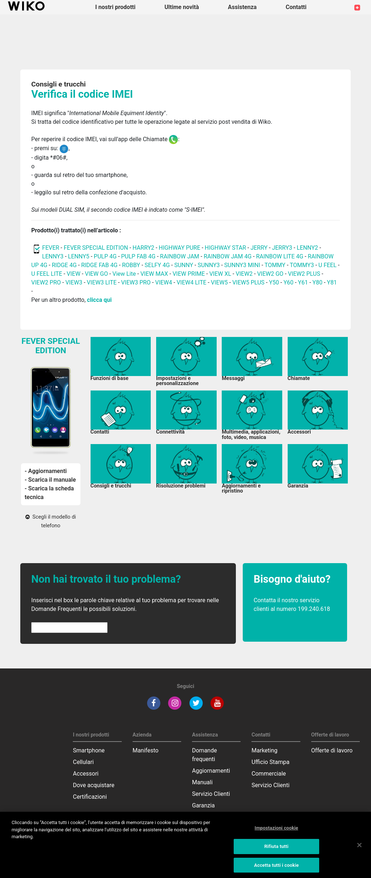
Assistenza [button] (242, 7)
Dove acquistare (93, 785)
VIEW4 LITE (191, 282)
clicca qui (99, 299)
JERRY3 (283, 247)
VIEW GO (96, 273)
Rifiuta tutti (276, 853)
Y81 (332, 282)
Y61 (303, 282)
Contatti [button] (296, 7)
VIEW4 (163, 282)
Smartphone (89, 750)
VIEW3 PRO (136, 282)
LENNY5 (78, 256)
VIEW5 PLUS (248, 282)
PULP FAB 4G (138, 256)
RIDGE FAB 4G (99, 265)
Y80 (317, 282)
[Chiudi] (359, 852)
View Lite (124, 273)
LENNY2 (307, 247)
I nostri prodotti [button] (115, 7)
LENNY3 (52, 256)
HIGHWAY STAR (226, 247)
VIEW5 (220, 282)
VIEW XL (220, 273)
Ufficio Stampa (270, 762)
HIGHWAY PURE (180, 247)
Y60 (288, 282)
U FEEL (327, 265)
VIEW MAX (154, 273)
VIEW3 (73, 282)
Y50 (274, 282)
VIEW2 (244, 273)
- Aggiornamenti (46, 471)
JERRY (258, 247)
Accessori (86, 773)
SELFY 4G (157, 265)
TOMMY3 (302, 265)
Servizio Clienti (211, 793)
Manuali (202, 782)
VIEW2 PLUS (304, 273)
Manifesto (146, 750)
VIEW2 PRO (46, 282)
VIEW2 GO (270, 273)
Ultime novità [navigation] (181, 7)
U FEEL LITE (46, 273)
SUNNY (183, 265)
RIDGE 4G (64, 265)
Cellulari (83, 762)
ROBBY (131, 265)
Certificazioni (90, 796)
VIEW (74, 273)
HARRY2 (143, 247)
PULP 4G (105, 256)
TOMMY (274, 265)
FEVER (51, 247)
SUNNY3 (208, 265)
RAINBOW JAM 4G (227, 256)
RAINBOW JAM (180, 256)
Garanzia (203, 805)
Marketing (264, 750)
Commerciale (268, 773)
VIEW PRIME (188, 273)
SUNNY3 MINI (242, 265)
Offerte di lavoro (332, 750)
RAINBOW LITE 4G (279, 256)
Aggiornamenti (211, 770)
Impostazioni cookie (276, 835)
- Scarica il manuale (50, 479)
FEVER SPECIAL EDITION (96, 247)
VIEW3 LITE (102, 282)
